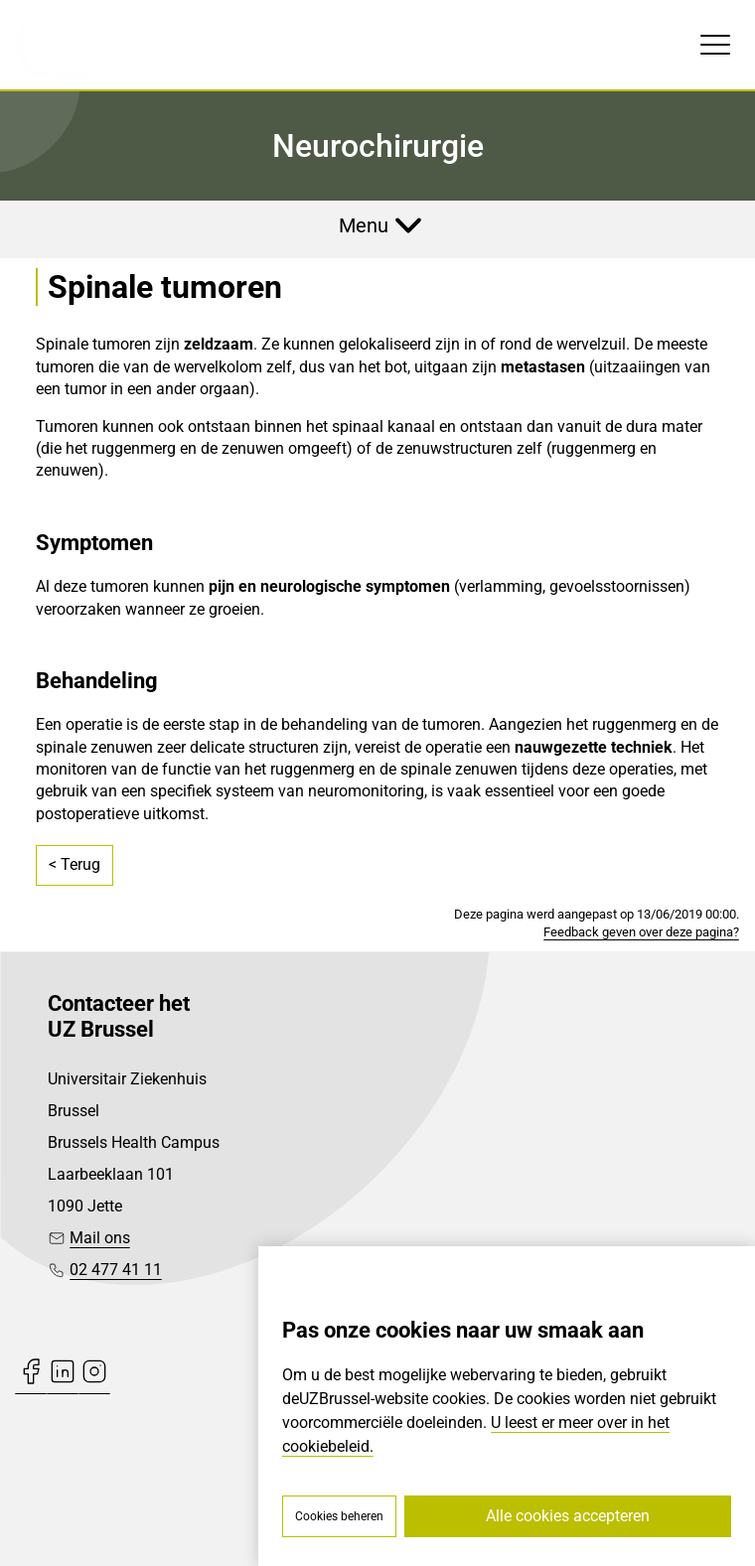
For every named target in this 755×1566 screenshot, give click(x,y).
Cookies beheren (339, 1516)
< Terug (74, 864)
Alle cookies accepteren (568, 1515)
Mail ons (100, 1237)
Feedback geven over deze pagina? (641, 932)
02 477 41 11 (116, 1269)
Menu (363, 225)
